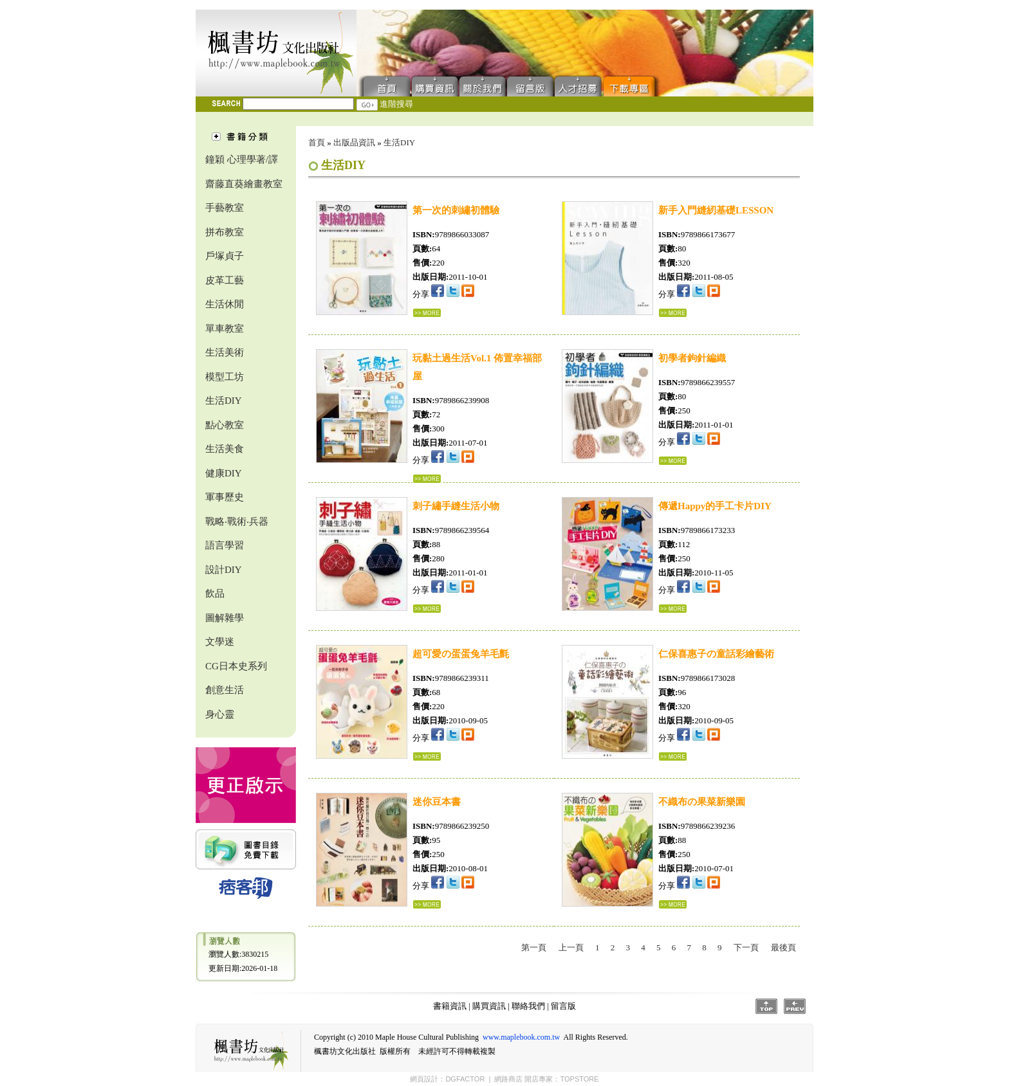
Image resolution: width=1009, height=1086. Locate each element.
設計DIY (223, 570)
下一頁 (746, 947)
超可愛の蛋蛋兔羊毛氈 (460, 654)
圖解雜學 (224, 618)
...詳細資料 (426, 313)
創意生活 (224, 690)
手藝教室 (224, 208)
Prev (795, 1006)
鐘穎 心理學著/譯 (241, 159)
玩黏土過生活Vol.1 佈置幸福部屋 (477, 367)
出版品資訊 (354, 142)
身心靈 (219, 714)
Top (766, 1006)
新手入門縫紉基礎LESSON (715, 210)
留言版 (530, 85)
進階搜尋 (396, 104)
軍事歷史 (224, 497)
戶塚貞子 (224, 256)
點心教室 (224, 425)
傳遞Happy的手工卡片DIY (715, 506)
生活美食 (224, 449)
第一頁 (533, 947)
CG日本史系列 (236, 666)
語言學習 (224, 545)
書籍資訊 (450, 1006)
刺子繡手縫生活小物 (455, 506)
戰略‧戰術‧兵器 (236, 521)
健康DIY (223, 473)
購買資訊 (435, 85)
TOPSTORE (579, 1079)
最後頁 (783, 947)
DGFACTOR (465, 1079)
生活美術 (224, 352)
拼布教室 (224, 232)
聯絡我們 (482, 85)
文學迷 (219, 642)
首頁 (383, 85)
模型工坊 (224, 377)
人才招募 (578, 85)
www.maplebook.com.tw (521, 1037)
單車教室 (224, 328)
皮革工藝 (224, 280)
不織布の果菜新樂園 (701, 802)
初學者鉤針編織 (692, 358)
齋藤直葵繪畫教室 (243, 184)
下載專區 (632, 85)
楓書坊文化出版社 (276, 53)
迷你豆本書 (436, 802)
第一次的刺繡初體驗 (455, 210)
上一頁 (571, 947)
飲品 (215, 593)
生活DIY (223, 400)
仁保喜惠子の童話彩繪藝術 (716, 654)
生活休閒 (224, 304)
